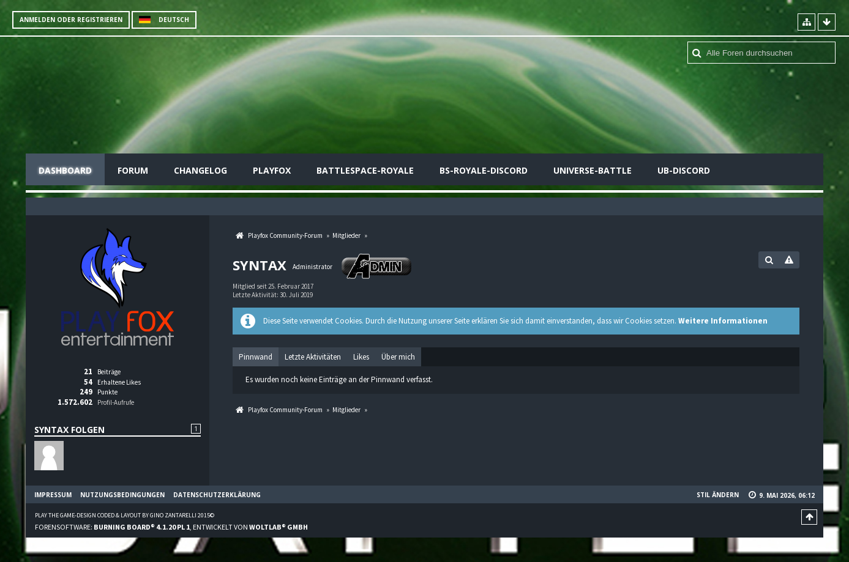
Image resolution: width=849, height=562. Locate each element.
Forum (133, 170)
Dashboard (65, 170)
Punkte (107, 392)
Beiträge (109, 372)
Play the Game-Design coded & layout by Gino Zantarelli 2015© (124, 515)
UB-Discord (683, 170)
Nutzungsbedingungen (122, 494)
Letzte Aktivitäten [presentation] (313, 357)
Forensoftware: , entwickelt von (171, 526)
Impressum (53, 494)
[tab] (256, 357)
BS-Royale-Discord (483, 170)
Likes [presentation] (361, 357)
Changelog (200, 170)
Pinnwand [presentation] (255, 357)
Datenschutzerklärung (217, 494)
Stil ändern (718, 494)
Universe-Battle (592, 170)
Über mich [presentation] (398, 357)
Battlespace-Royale (365, 170)
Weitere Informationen (723, 321)
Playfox (272, 170)
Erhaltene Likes (119, 382)
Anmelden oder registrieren (71, 19)
